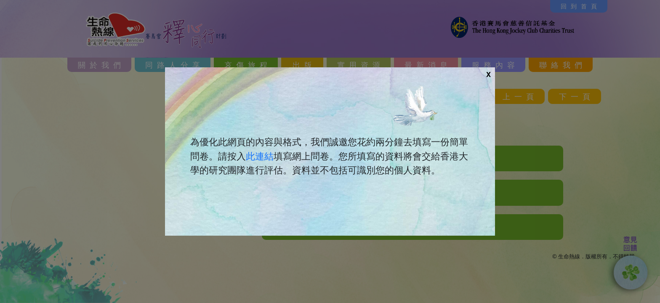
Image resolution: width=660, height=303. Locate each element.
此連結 (260, 155)
